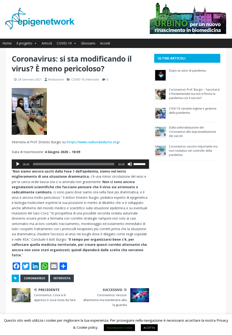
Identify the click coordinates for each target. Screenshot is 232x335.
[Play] (17, 164)
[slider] (73, 164)
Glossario (88, 43)
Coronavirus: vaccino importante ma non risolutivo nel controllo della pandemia (193, 150)
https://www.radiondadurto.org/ (93, 142)
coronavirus (34, 278)
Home (7, 43)
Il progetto (26, 43)
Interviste (92, 79)
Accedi (105, 43)
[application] (80, 164)
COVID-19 (66, 43)
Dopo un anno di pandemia (187, 71)
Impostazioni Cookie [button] (119, 327)
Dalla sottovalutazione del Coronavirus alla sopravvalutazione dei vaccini (192, 131)
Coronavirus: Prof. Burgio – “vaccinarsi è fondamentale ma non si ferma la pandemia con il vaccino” (194, 94)
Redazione (56, 79)
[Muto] (129, 164)
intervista (61, 278)
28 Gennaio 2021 (29, 79)
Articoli (47, 43)
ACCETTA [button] (149, 327)
